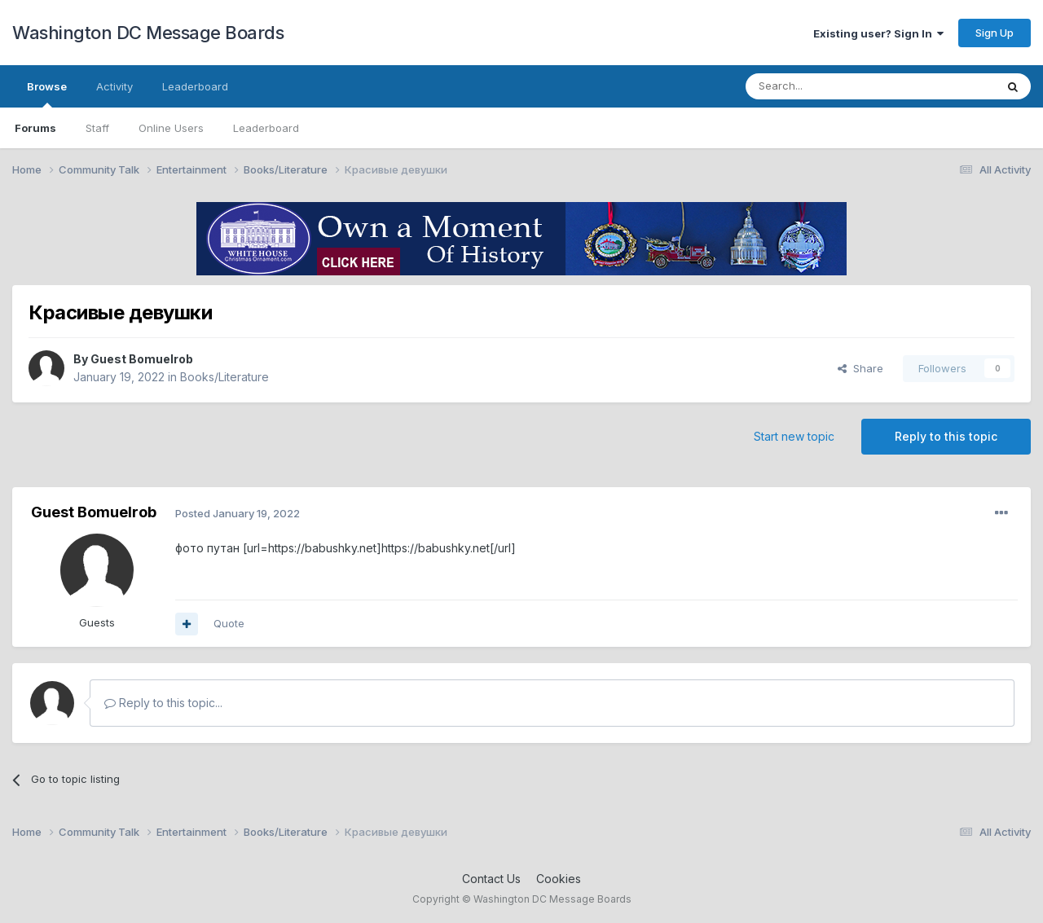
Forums (35, 127)
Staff (97, 127)
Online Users (171, 127)
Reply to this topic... (163, 703)
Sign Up (994, 32)
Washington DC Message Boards (148, 32)
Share (860, 368)
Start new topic (794, 436)
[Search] (829, 86)
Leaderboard (266, 127)
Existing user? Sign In (878, 33)
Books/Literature (224, 377)
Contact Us (491, 879)
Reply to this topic (946, 436)
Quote (228, 623)
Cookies (558, 879)
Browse (47, 94)
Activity (114, 86)
